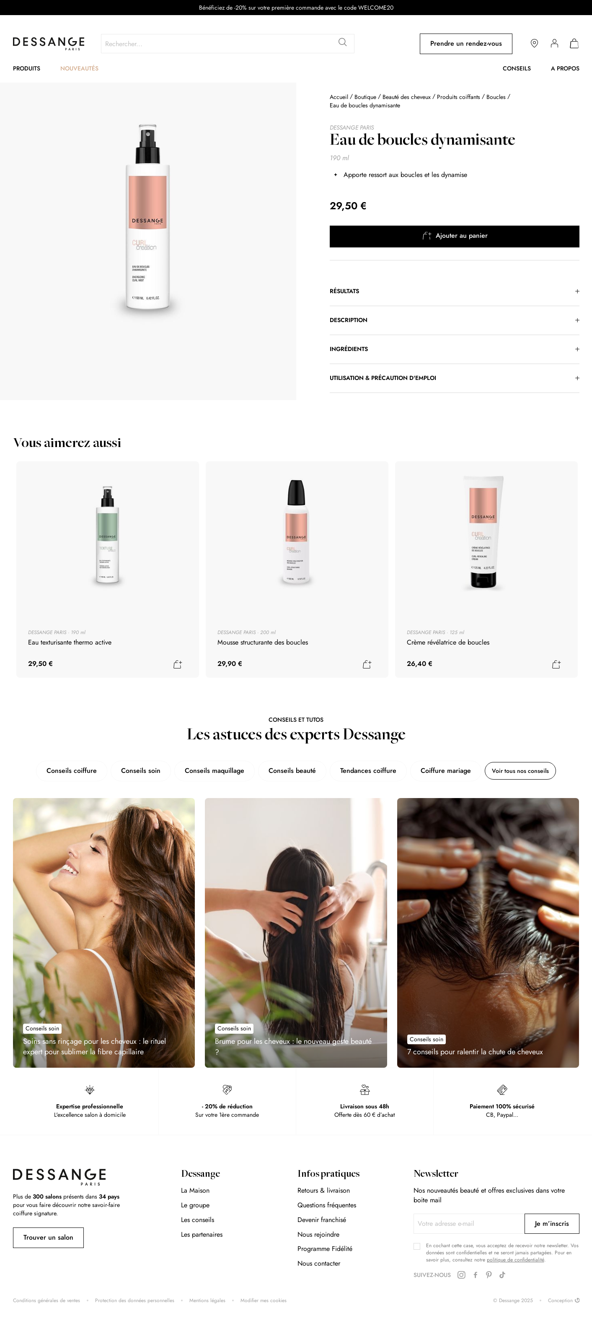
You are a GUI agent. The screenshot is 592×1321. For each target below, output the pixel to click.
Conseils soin (133, 770)
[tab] (454, 291)
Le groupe (195, 1205)
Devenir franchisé (321, 1220)
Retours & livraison (323, 1190)
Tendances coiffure (361, 770)
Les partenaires (201, 1234)
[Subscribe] (552, 1224)
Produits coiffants (459, 97)
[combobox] (227, 43)
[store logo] (48, 43)
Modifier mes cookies (263, 1300)
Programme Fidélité (324, 1248)
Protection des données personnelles (134, 1300)
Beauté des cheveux (407, 97)
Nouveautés (79, 68)
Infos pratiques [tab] (328, 1175)
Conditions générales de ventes (46, 1300)
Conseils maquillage (207, 770)
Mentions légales (207, 1300)
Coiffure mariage (439, 770)
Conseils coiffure (64, 770)
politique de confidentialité (515, 1260)
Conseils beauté (285, 770)
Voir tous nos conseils (520, 770)
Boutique (365, 97)
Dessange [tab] (200, 1175)
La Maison (195, 1190)
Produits (26, 68)
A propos (565, 68)
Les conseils (197, 1220)
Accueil (339, 97)
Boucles (496, 97)
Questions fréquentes (326, 1205)
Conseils (517, 68)
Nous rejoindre (318, 1234)
